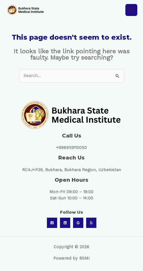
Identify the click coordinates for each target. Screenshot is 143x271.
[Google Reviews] (78, 223)
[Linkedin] (65, 223)
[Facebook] (52, 223)
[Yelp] (91, 223)
